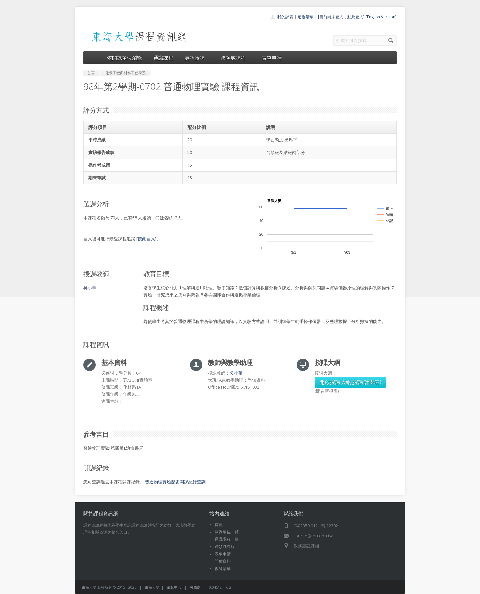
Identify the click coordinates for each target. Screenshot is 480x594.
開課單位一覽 (227, 532)
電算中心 (174, 587)
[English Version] (381, 17)
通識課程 (163, 57)
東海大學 (89, 587)
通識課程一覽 (227, 539)
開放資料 (223, 561)
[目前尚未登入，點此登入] (341, 17)
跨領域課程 (235, 57)
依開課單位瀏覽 (124, 57)
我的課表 (285, 17)
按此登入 (146, 239)
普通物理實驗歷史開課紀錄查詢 (175, 482)
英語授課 (197, 57)
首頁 (219, 524)
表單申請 (272, 57)
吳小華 (89, 288)
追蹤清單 (306, 17)
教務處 (195, 587)
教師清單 (223, 568)
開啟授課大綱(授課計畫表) (350, 382)
